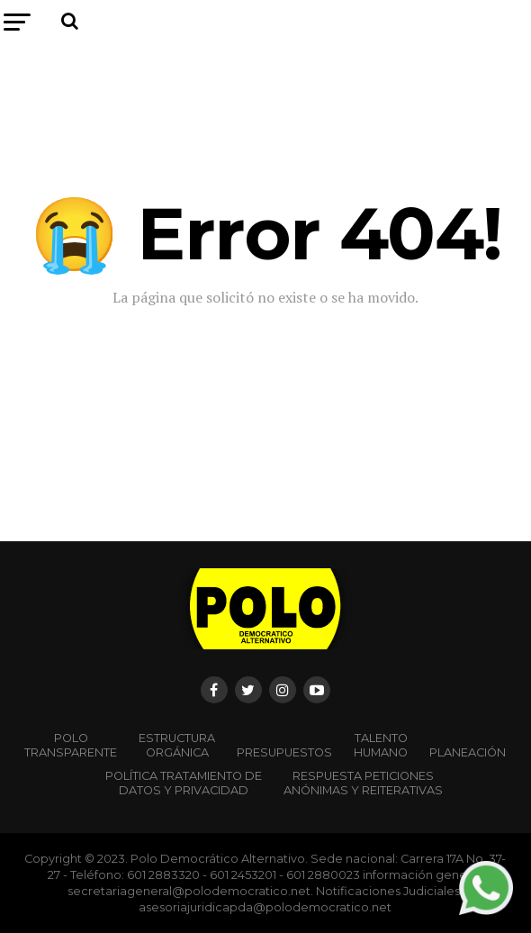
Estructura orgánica (177, 745)
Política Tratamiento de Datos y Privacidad (183, 783)
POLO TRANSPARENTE (70, 745)
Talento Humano (381, 745)
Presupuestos (284, 752)
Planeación (467, 752)
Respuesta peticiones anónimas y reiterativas (363, 783)
